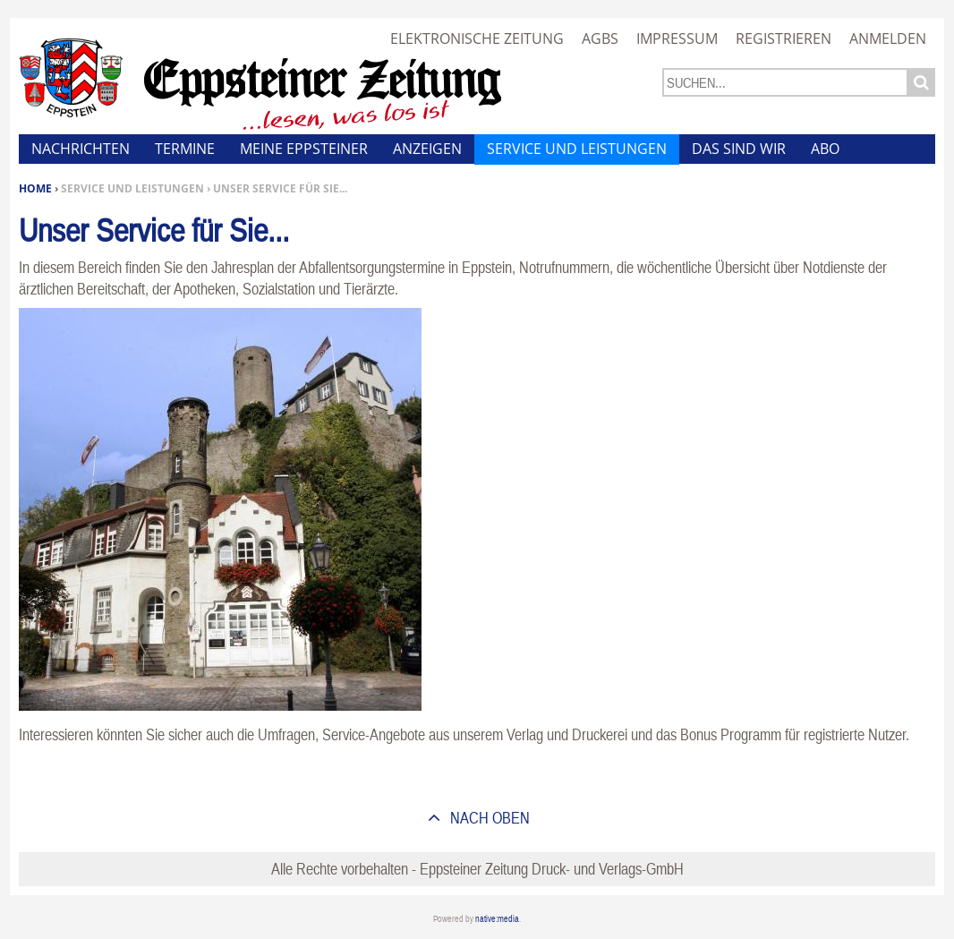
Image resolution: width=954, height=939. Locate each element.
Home (35, 188)
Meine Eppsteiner (304, 148)
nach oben (488, 817)
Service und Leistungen (577, 148)
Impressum (677, 38)
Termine (185, 148)
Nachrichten (80, 148)
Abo (825, 148)
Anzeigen (427, 148)
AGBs (600, 38)
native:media (497, 919)
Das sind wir (739, 148)
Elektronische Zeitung (477, 38)
